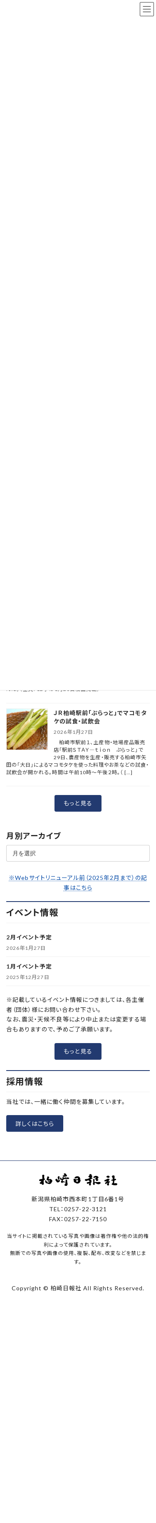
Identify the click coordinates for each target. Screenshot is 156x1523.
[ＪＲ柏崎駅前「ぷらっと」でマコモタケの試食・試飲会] (27, 729)
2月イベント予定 (29, 937)
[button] (77, 803)
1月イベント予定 (29, 966)
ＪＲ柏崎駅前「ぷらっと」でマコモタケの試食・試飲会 (100, 717)
